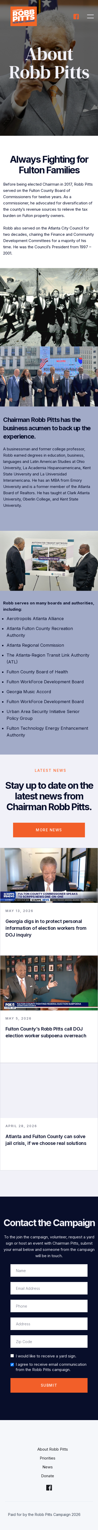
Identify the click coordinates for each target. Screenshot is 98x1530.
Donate (47, 1475)
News (47, 1466)
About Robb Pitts (52, 1449)
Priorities (47, 1458)
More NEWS (49, 830)
